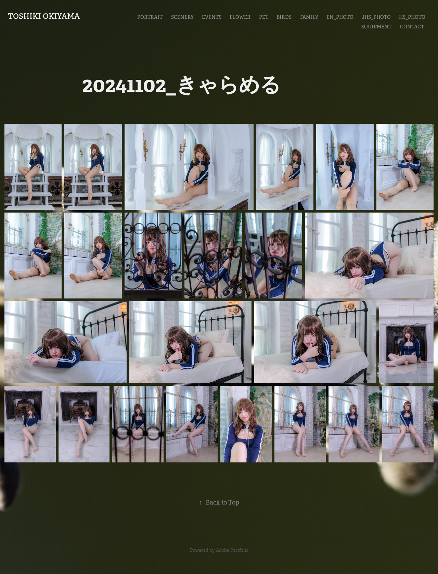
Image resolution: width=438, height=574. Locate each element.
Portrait (150, 17)
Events (211, 17)
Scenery (182, 17)
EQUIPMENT (376, 27)
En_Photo (339, 17)
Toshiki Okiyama (44, 16)
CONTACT (412, 27)
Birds (284, 17)
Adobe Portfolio (232, 550)
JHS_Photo (376, 17)
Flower (240, 17)
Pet (263, 17)
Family (309, 17)
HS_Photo (412, 17)
